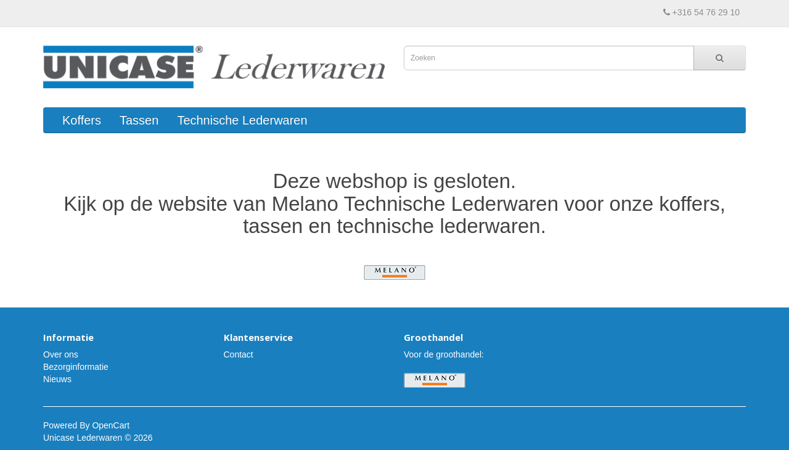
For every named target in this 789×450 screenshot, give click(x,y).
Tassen (139, 120)
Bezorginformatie (75, 367)
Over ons (60, 354)
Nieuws (57, 379)
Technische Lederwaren (242, 120)
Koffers (81, 120)
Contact (238, 354)
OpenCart (110, 425)
